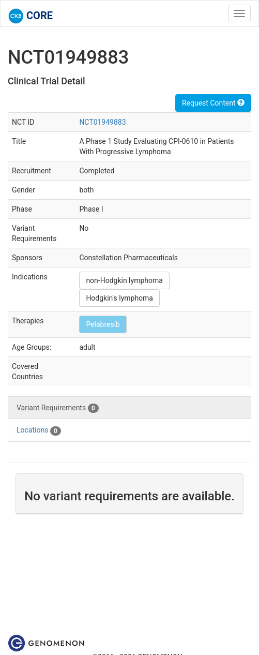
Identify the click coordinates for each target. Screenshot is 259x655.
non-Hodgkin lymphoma (124, 280)
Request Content (213, 103)
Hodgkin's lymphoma (119, 298)
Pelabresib (103, 324)
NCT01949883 (102, 122)
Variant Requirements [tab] (58, 408)
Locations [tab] (39, 430)
